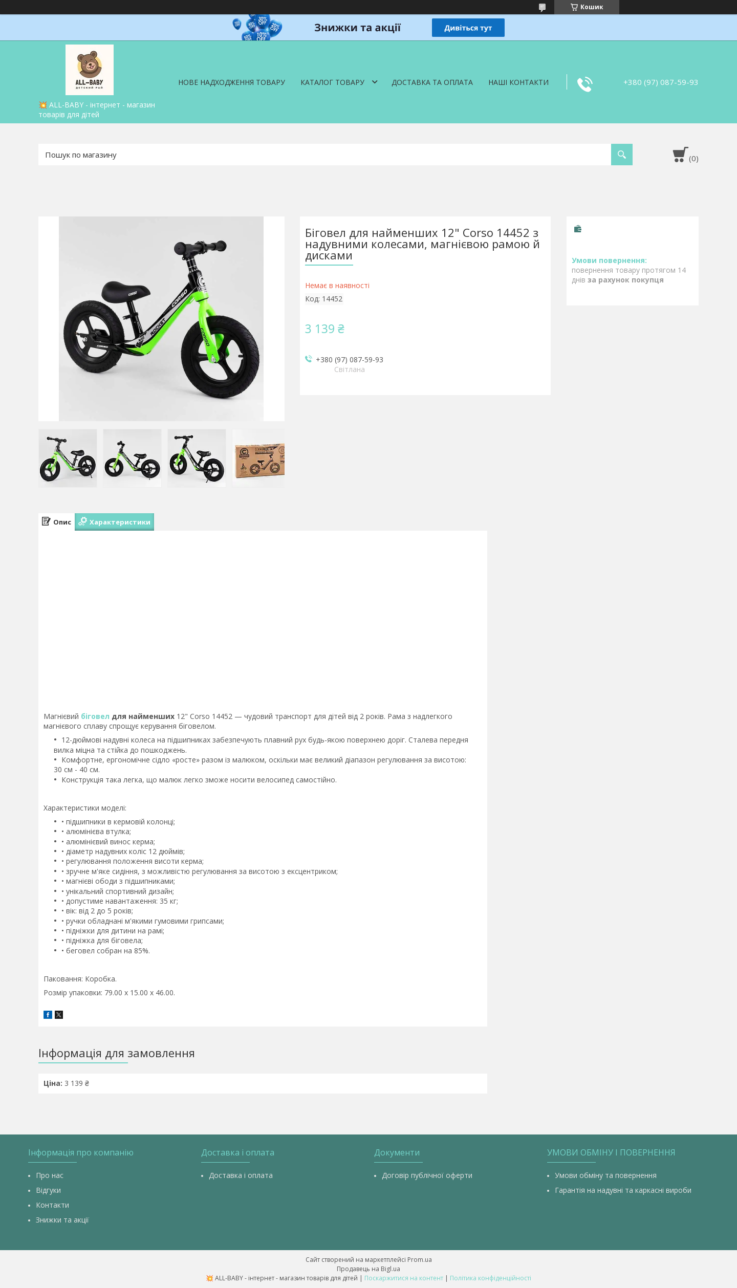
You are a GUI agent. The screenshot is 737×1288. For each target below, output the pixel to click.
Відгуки (48, 1190)
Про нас (49, 1175)
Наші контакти (518, 82)
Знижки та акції (62, 1220)
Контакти (52, 1205)
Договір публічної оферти (427, 1175)
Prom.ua (419, 1259)
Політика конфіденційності (490, 1278)
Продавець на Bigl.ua (368, 1268)
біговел (95, 716)
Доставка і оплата (241, 1175)
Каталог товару (332, 82)
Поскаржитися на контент (403, 1278)
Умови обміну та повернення (606, 1175)
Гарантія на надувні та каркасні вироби (623, 1190)
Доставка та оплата (432, 82)
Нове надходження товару (231, 82)
